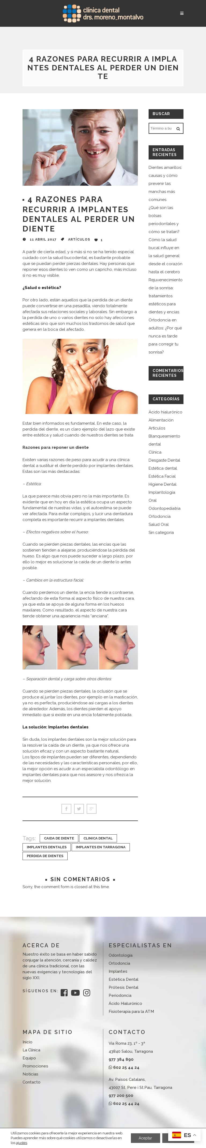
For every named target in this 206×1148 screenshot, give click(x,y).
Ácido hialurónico (165, 412)
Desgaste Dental (164, 460)
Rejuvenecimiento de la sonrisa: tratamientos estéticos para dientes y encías (166, 296)
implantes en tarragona (101, 847)
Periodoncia (120, 995)
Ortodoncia (160, 516)
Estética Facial (162, 476)
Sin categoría (161, 532)
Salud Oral (159, 524)
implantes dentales (47, 847)
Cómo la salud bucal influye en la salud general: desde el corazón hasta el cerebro (165, 255)
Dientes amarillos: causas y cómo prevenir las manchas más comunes (165, 183)
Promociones (35, 1066)
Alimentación (161, 420)
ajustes (21, 1143)
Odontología (121, 955)
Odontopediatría (165, 508)
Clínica (155, 452)
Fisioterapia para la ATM (131, 1011)
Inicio (27, 1042)
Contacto (32, 1082)
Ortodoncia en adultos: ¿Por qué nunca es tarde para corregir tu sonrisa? (165, 336)
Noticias (30, 1074)
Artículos (79, 239)
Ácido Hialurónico (125, 1003)
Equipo (29, 1058)
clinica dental (98, 838)
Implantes (118, 971)
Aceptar (145, 1136)
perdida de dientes (45, 856)
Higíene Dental (162, 484)
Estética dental (163, 468)
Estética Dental (123, 979)
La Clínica (31, 1050)
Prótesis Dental (123, 987)
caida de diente (59, 838)
